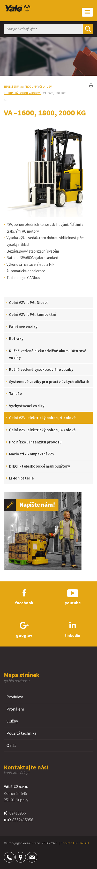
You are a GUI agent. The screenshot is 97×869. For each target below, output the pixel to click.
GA (87, 843)
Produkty (31, 86)
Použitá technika (21, 733)
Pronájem (15, 709)
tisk (91, 85)
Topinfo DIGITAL (72, 843)
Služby (12, 721)
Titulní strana (13, 86)
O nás (11, 745)
